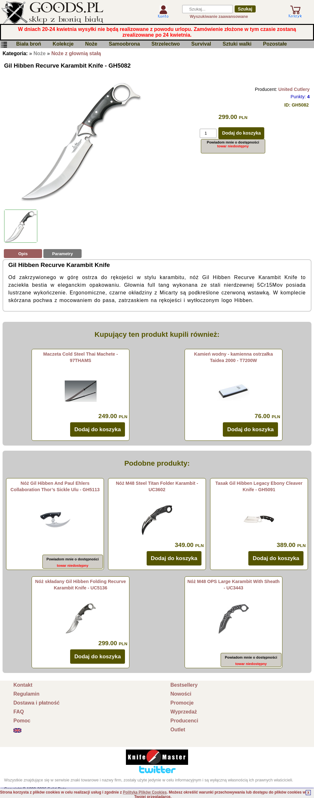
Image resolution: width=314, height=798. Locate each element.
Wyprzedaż (184, 711)
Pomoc (21, 720)
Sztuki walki (237, 44)
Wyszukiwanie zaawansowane (219, 16)
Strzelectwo (165, 44)
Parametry (62, 253)
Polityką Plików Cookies (144, 792)
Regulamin (26, 694)
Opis (23, 253)
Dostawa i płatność (36, 703)
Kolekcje (63, 44)
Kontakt (23, 685)
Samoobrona (124, 44)
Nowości (181, 694)
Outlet (178, 729)
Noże (91, 44)
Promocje (182, 703)
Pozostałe (275, 44)
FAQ (18, 711)
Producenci (184, 720)
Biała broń (28, 44)
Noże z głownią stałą (76, 53)
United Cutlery (294, 89)
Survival (201, 44)
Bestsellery (184, 685)
